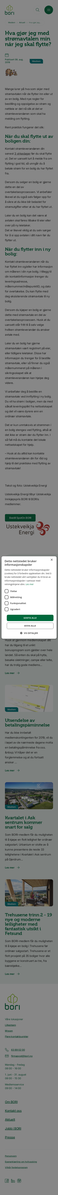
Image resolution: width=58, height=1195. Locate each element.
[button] (29, 633)
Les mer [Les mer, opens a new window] (30, 584)
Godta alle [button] (30, 617)
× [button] (51, 560)
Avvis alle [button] (30, 625)
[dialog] (28, 597)
